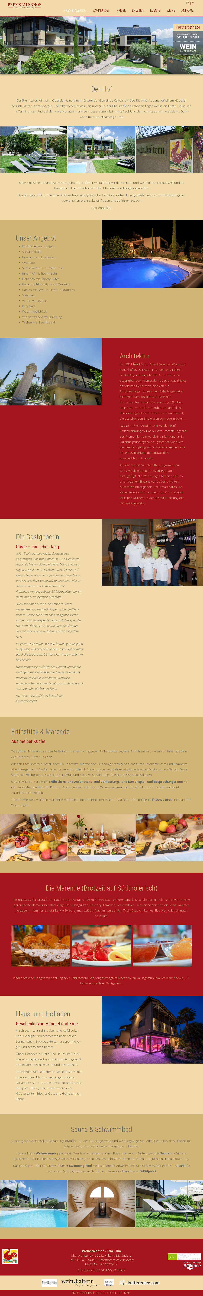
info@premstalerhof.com (117, 1260)
